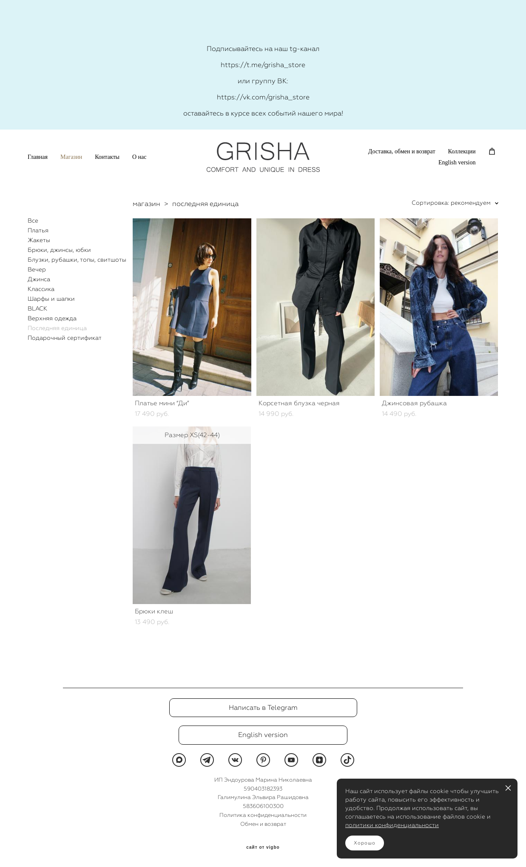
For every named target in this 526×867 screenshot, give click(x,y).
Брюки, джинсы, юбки (59, 249)
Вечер (37, 269)
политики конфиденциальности (392, 825)
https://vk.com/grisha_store (263, 97)
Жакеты (39, 240)
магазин (146, 204)
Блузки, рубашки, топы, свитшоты (77, 259)
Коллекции (462, 151)
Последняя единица (57, 328)
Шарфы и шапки (51, 298)
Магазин (71, 157)
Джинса (39, 279)
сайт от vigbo (262, 847)
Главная (38, 157)
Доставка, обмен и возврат (401, 151)
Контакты (107, 157)
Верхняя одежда (52, 318)
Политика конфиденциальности (263, 815)
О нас (139, 157)
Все (33, 220)
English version (457, 162)
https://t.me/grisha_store (263, 65)
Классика (41, 288)
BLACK (37, 308)
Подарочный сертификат (65, 337)
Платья (38, 230)
